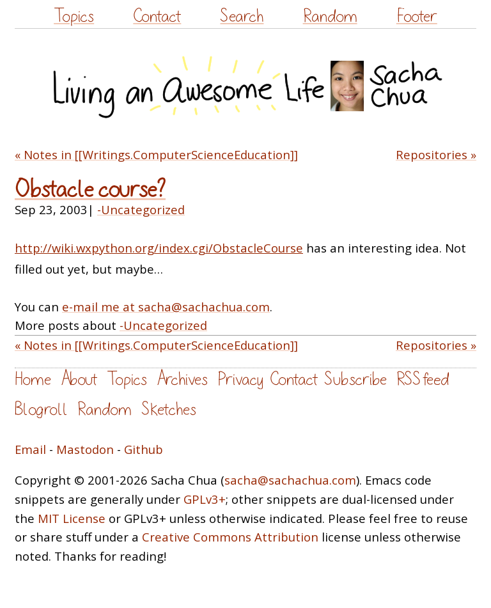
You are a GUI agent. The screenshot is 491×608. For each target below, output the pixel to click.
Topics (74, 16)
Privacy (240, 379)
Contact (157, 16)
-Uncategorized (141, 209)
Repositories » (436, 154)
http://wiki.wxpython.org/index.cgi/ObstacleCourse (159, 248)
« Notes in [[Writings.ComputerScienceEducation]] (156, 154)
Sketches (168, 409)
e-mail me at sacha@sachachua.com (166, 307)
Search (241, 16)
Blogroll (41, 409)
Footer (416, 16)
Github (143, 449)
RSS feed (422, 379)
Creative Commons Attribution (230, 537)
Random (330, 16)
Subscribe (355, 379)
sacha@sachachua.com (290, 480)
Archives (182, 379)
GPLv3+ (204, 499)
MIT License (71, 518)
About (79, 379)
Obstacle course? (90, 189)
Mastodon (85, 449)
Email (30, 449)
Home (33, 379)
